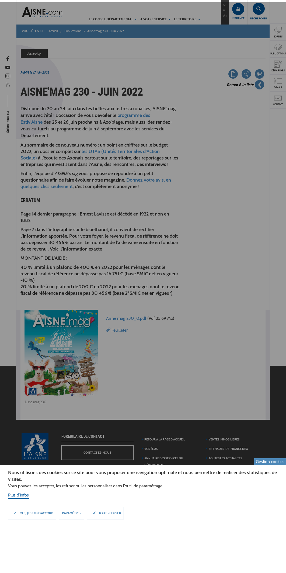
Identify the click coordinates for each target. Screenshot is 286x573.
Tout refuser (105, 513)
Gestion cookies (270, 461)
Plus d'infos (18, 495)
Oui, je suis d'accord (32, 513)
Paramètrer (71, 513)
